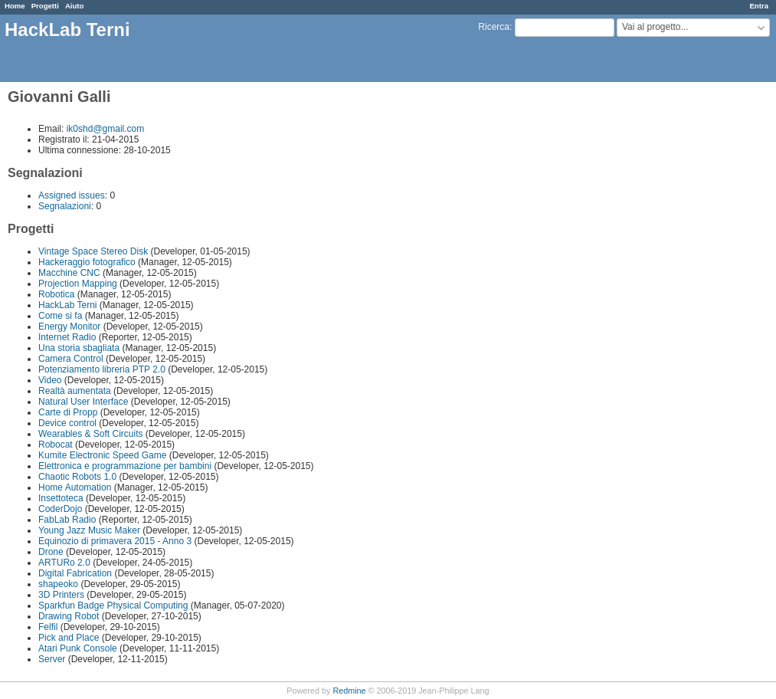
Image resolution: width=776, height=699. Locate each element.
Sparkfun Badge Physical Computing (113, 605)
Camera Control (70, 358)
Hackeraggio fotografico (87, 262)
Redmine (348, 690)
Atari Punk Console (77, 648)
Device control (67, 423)
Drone (51, 551)
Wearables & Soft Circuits (90, 433)
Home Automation (74, 487)
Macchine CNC (69, 272)
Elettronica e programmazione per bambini (124, 466)
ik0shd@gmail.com (106, 128)
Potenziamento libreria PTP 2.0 (101, 369)
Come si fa (60, 315)
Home (15, 6)
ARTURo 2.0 (64, 562)
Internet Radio (67, 337)
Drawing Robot (68, 616)
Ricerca (493, 26)
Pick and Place (68, 637)
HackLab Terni (67, 305)
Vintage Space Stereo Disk (93, 251)
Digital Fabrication (75, 573)
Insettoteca (60, 498)
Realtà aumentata (74, 391)
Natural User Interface (84, 401)
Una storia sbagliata (79, 348)
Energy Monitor (69, 326)
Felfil (47, 627)
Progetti (45, 6)
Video (49, 380)
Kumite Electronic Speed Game (102, 455)
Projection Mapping (77, 283)
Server (51, 659)
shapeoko (58, 584)
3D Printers (61, 594)
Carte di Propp (67, 412)
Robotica (56, 294)
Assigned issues (71, 195)
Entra (758, 6)
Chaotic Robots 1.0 (77, 476)
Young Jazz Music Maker (89, 530)
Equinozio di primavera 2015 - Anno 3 (115, 541)
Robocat (55, 444)
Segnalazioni (64, 206)
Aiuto (74, 6)
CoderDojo (60, 509)
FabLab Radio (67, 519)
